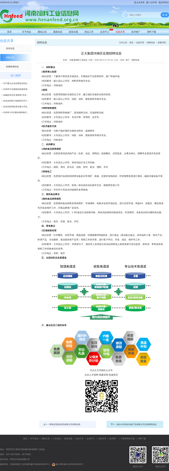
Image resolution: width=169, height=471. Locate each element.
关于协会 (26, 32)
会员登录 (139, 2)
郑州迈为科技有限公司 (20, 459)
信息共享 (120, 32)
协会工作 (89, 32)
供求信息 (10, 48)
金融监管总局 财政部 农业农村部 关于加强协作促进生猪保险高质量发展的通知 (16, 95)
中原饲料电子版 (128, 438)
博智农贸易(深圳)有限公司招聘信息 (64, 424)
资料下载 (151, 32)
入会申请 (151, 2)
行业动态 (57, 438)
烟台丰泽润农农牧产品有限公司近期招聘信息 (137, 424)
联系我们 (163, 2)
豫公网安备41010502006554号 (69, 464)
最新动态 (57, 32)
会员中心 (104, 32)
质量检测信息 (12, 66)
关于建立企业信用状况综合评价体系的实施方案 (16, 83)
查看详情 (162, 42)
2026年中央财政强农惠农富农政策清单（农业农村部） (16, 89)
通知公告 (42, 32)
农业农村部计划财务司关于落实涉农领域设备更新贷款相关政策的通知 (16, 101)
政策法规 (73, 32)
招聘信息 (10, 57)
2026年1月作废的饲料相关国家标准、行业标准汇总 (16, 112)
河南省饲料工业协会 (78, 60)
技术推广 (135, 32)
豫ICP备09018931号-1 (40, 464)
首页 (9, 32)
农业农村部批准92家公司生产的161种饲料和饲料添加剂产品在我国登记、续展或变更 (16, 106)
